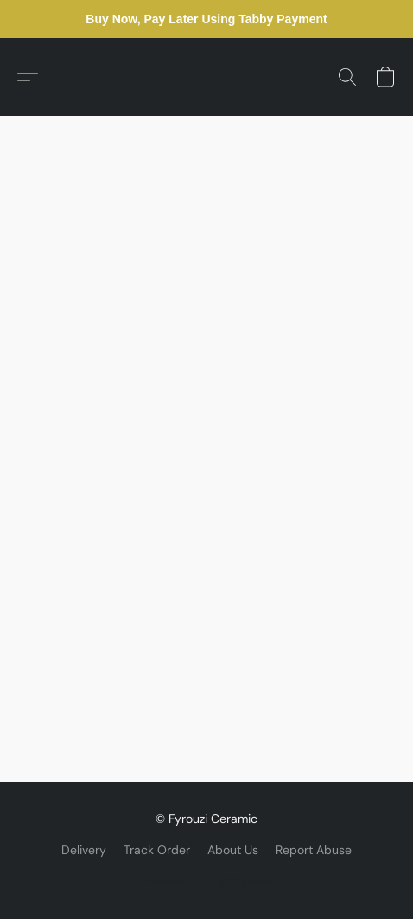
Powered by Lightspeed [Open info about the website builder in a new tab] (207, 881)
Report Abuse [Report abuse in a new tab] (314, 850)
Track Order (157, 850)
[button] (28, 77)
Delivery (83, 850)
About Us (232, 850)
